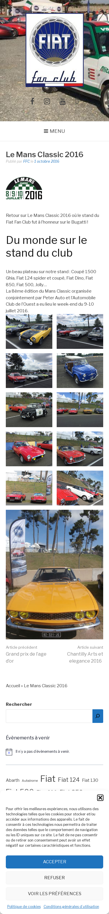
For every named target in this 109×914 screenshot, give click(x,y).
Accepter (54, 861)
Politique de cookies (24, 906)
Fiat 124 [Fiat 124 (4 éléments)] (69, 779)
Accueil (13, 685)
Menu (57, 131)
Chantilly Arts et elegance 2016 (85, 654)
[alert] (54, 751)
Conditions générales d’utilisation (71, 906)
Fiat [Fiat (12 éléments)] (48, 779)
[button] (100, 798)
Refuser (54, 877)
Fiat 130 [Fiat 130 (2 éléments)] (90, 780)
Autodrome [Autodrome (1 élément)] (30, 781)
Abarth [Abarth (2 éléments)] (12, 780)
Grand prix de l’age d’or (26, 654)
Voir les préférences (54, 893)
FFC (26, 161)
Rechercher (19, 704)
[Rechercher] (97, 716)
